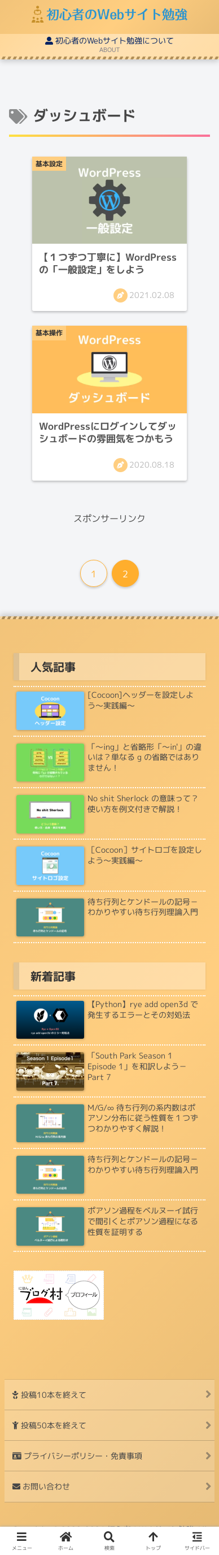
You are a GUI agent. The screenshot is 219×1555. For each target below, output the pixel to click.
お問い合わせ (41, 1486)
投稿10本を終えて (49, 1394)
